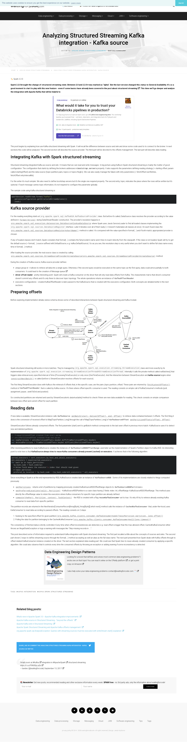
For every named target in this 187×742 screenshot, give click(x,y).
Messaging (97, 16)
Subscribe (150, 687)
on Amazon (76, 564)
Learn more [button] (76, 3)
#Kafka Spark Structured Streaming (55, 592)
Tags (149, 721)
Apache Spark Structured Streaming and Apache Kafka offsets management (49, 627)
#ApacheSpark (59, 662)
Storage (83, 16)
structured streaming (127, 88)
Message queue (58, 271)
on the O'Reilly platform (115, 560)
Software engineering (139, 16)
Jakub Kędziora (119, 730)
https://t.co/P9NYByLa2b (30, 665)
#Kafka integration (26, 592)
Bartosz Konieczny (117, 51)
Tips (141, 721)
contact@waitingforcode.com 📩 (122, 571)
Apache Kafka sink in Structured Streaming (35, 624)
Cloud (111, 16)
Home (13, 70)
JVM (121, 16)
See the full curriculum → (67, 136)
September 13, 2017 (53, 668)
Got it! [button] (181, 3)
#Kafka (36, 662)
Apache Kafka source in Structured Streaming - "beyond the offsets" (45, 620)
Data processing (66, 16)
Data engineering (46, 16)
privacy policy (66, 730)
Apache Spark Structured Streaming (89, 51)
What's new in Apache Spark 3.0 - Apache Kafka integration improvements (48, 617)
